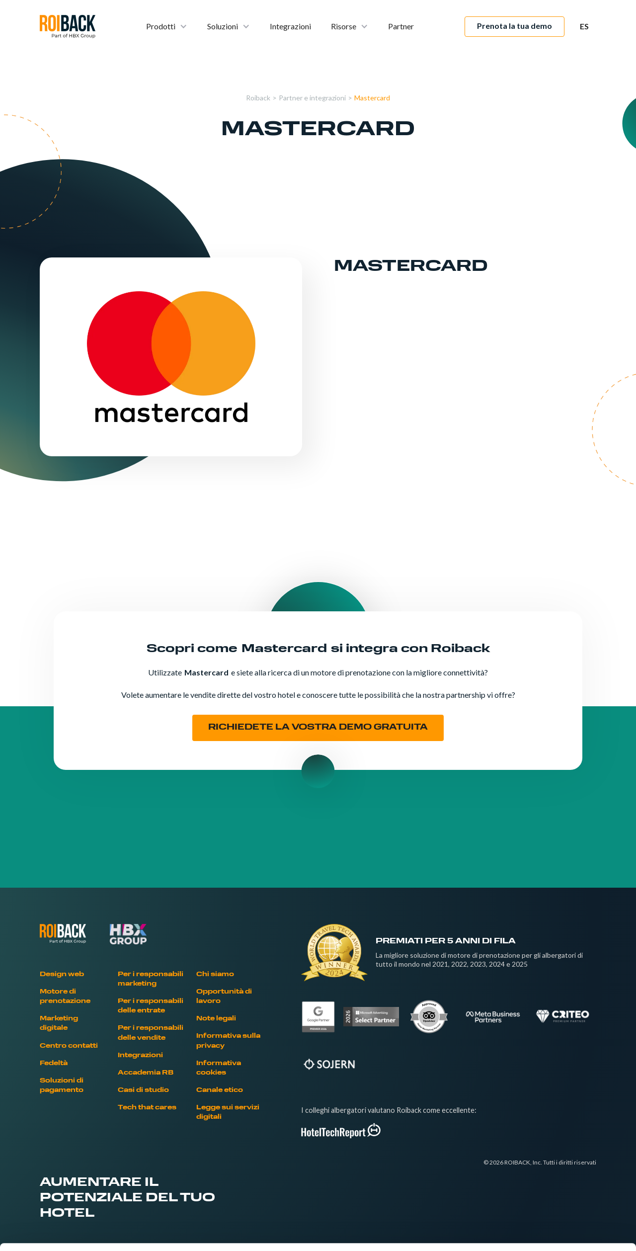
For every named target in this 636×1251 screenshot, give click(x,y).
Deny (553, 1185)
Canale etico (219, 1090)
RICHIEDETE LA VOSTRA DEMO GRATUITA (318, 728)
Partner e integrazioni (312, 97)
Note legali (216, 1019)
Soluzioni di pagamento (61, 1085)
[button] (166, 26)
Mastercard (372, 97)
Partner (401, 26)
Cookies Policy (188, 1178)
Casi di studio (143, 1090)
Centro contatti (69, 1046)
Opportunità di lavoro (224, 996)
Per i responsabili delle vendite (150, 1033)
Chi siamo (215, 975)
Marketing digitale (59, 1023)
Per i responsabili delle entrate (150, 1006)
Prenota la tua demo (514, 25)
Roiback (258, 97)
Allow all (553, 1120)
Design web (62, 975)
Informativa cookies (218, 1068)
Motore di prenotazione (65, 996)
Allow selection (553, 1153)
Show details (521, 1231)
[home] (67, 26)
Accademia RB (145, 1073)
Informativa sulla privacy (228, 1041)
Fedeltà (54, 1064)
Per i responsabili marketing (150, 979)
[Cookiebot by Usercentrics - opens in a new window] (64, 1231)
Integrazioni (290, 26)
